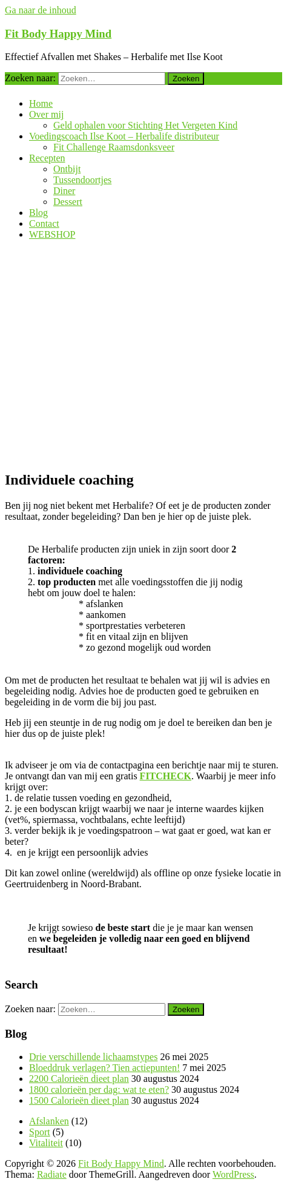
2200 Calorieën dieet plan (79, 1078)
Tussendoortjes (82, 180)
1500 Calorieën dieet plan (79, 1100)
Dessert (67, 201)
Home (41, 103)
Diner (64, 191)
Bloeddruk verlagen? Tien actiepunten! (104, 1067)
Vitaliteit (46, 1143)
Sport (39, 1132)
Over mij (46, 114)
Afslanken (49, 1121)
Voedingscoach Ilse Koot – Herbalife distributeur (124, 136)
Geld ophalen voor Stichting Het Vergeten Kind (145, 125)
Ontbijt (67, 169)
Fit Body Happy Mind (58, 33)
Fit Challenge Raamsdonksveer (113, 147)
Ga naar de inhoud (40, 10)
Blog (38, 212)
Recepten (47, 158)
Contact (44, 223)
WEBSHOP (52, 234)
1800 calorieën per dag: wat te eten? (99, 1089)
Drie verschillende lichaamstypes (93, 1057)
